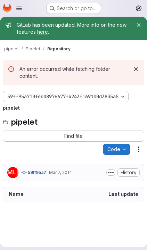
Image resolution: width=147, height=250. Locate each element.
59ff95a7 (33, 172)
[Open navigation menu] (19, 8)
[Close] (138, 25)
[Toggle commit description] (110, 172)
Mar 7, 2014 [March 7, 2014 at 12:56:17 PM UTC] (60, 172)
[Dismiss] (136, 69)
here (42, 32)
